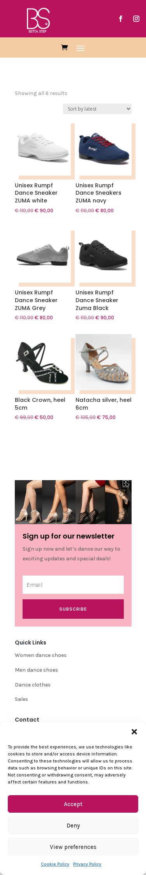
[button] (134, 732)
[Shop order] (97, 109)
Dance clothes (33, 684)
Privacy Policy (87, 864)
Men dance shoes (36, 670)
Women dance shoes (41, 655)
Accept (73, 804)
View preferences (73, 846)
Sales (21, 699)
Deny (73, 825)
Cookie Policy (55, 864)
